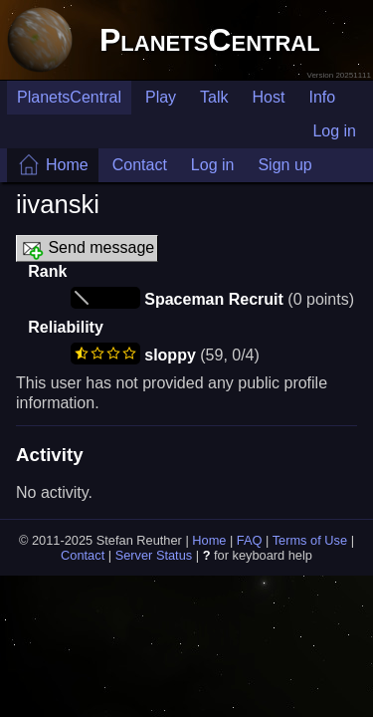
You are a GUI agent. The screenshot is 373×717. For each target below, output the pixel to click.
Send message (87, 249)
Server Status (154, 555)
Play (160, 97)
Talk (214, 97)
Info (321, 97)
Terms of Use (310, 540)
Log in (334, 130)
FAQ (250, 540)
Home (67, 164)
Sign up (284, 164)
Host (269, 97)
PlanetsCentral (209, 40)
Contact (139, 164)
